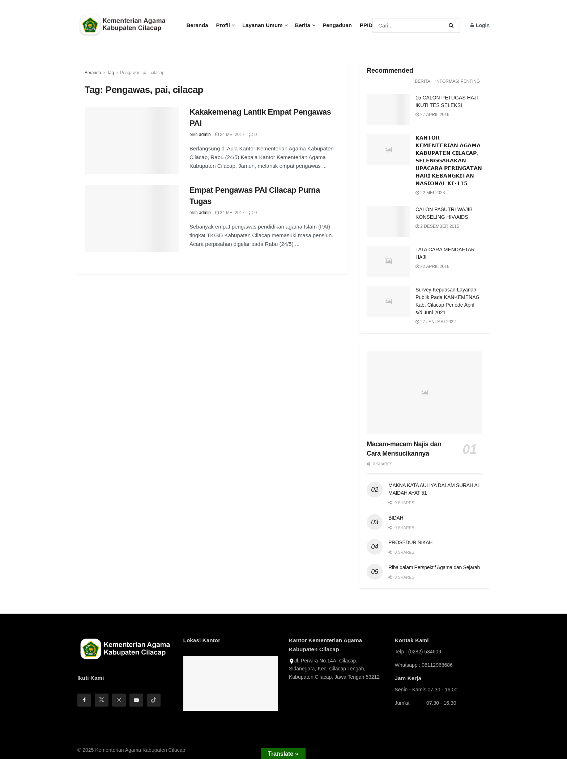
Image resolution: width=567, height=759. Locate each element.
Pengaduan (337, 25)
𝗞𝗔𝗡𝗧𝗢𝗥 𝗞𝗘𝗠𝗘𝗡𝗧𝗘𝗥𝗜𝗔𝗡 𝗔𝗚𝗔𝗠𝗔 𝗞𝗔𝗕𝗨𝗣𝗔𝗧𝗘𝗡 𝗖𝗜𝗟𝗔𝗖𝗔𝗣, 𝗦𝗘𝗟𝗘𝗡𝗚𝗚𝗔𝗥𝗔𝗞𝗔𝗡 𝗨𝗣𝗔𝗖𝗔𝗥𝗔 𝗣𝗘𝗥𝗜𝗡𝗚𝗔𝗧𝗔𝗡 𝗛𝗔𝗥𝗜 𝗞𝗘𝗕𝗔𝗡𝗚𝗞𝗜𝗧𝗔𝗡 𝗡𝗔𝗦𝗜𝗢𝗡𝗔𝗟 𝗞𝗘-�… (448, 160)
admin (205, 134)
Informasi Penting (457, 81)
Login (480, 25)
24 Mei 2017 (229, 134)
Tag (110, 72)
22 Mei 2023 (430, 192)
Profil (223, 25)
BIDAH (395, 518)
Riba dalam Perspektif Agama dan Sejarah (434, 567)
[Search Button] (452, 25)
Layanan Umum (262, 25)
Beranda (197, 25)
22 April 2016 (432, 266)
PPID (366, 25)
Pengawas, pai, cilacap (142, 72)
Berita (303, 25)
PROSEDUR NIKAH (410, 542)
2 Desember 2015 (437, 226)
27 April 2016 (432, 114)
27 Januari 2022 (435, 321)
